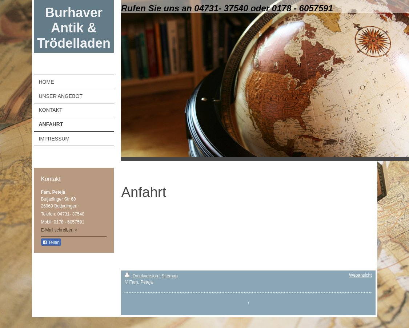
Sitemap (170, 275)
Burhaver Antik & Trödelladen (74, 28)
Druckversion (142, 275)
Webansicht (360, 275)
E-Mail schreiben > (59, 230)
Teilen (51, 242)
